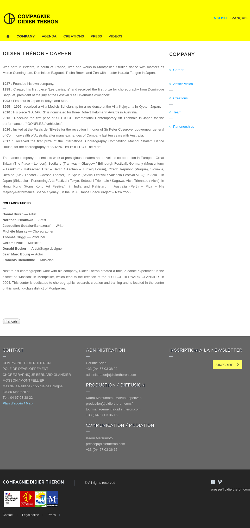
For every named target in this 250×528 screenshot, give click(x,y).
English (219, 18)
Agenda (49, 36)
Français (238, 18)
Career (178, 70)
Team (177, 112)
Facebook (213, 482)
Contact (8, 515)
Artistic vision (183, 84)
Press (96, 36)
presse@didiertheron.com (230, 489)
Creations (73, 36)
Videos (115, 36)
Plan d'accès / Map (18, 403)
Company (25, 36)
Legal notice (30, 515)
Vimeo (220, 482)
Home (8, 36)
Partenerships (183, 126)
